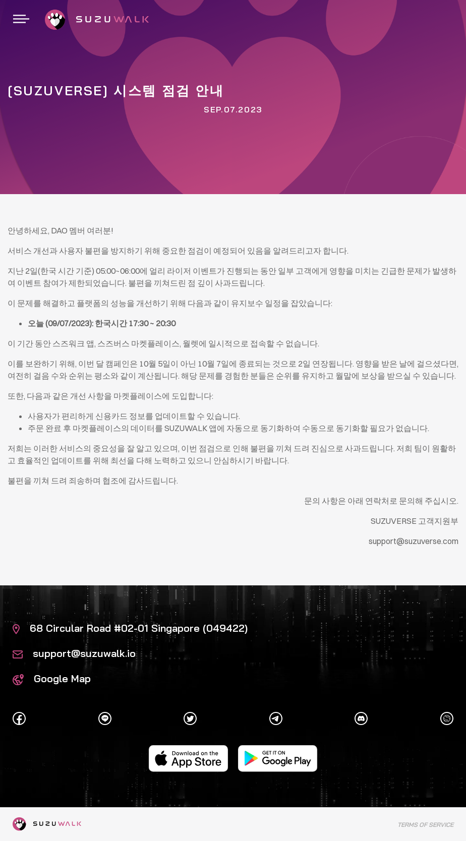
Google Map (52, 678)
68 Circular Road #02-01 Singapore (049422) (130, 628)
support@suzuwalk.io (74, 653)
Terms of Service (425, 824)
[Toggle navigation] (21, 19)
